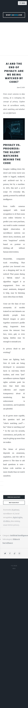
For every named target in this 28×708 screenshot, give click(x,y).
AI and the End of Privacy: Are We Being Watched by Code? (14, 73)
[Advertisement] (14, 40)
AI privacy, (15, 510)
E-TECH (14, 565)
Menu (23, 3)
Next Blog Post (14, 502)
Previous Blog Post (14, 497)
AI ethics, (7, 521)
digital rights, (18, 517)
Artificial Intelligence (19, 535)
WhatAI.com (14, 15)
